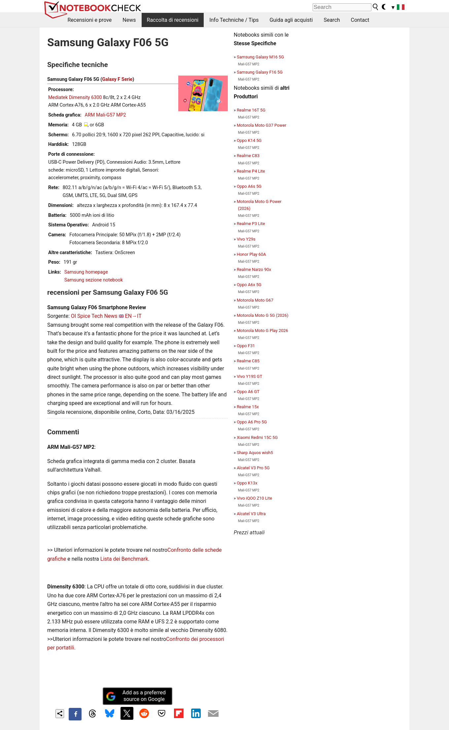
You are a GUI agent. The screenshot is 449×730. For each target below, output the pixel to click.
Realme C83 (248, 155)
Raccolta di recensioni (173, 20)
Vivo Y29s (246, 239)
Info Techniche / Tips (234, 20)
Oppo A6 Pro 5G (252, 421)
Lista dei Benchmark (124, 559)
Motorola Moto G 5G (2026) (262, 315)
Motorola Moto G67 (255, 300)
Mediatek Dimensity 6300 (75, 97)
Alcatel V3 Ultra (251, 513)
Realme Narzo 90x (254, 269)
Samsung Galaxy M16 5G (260, 56)
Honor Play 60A (251, 254)
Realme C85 (248, 360)
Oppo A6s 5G (249, 186)
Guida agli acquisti (291, 20)
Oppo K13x (247, 483)
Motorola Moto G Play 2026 (262, 330)
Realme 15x (248, 406)
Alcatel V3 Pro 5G (253, 467)
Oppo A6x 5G (249, 284)
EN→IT (133, 316)
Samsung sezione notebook (93, 280)
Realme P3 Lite (251, 223)
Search (332, 20)
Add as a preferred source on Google (135, 696)
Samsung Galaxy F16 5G (260, 72)
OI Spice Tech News (94, 316)
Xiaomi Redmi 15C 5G (257, 437)
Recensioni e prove (90, 20)
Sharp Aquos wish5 (255, 452)
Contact (360, 20)
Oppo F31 (246, 345)
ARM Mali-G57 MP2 (105, 115)
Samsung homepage (86, 272)
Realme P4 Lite (251, 171)
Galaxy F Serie (117, 79)
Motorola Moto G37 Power (261, 125)
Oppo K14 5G (249, 140)
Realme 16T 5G (251, 110)
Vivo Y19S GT (249, 376)
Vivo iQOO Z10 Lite (254, 498)
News (129, 20)
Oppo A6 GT (248, 391)
